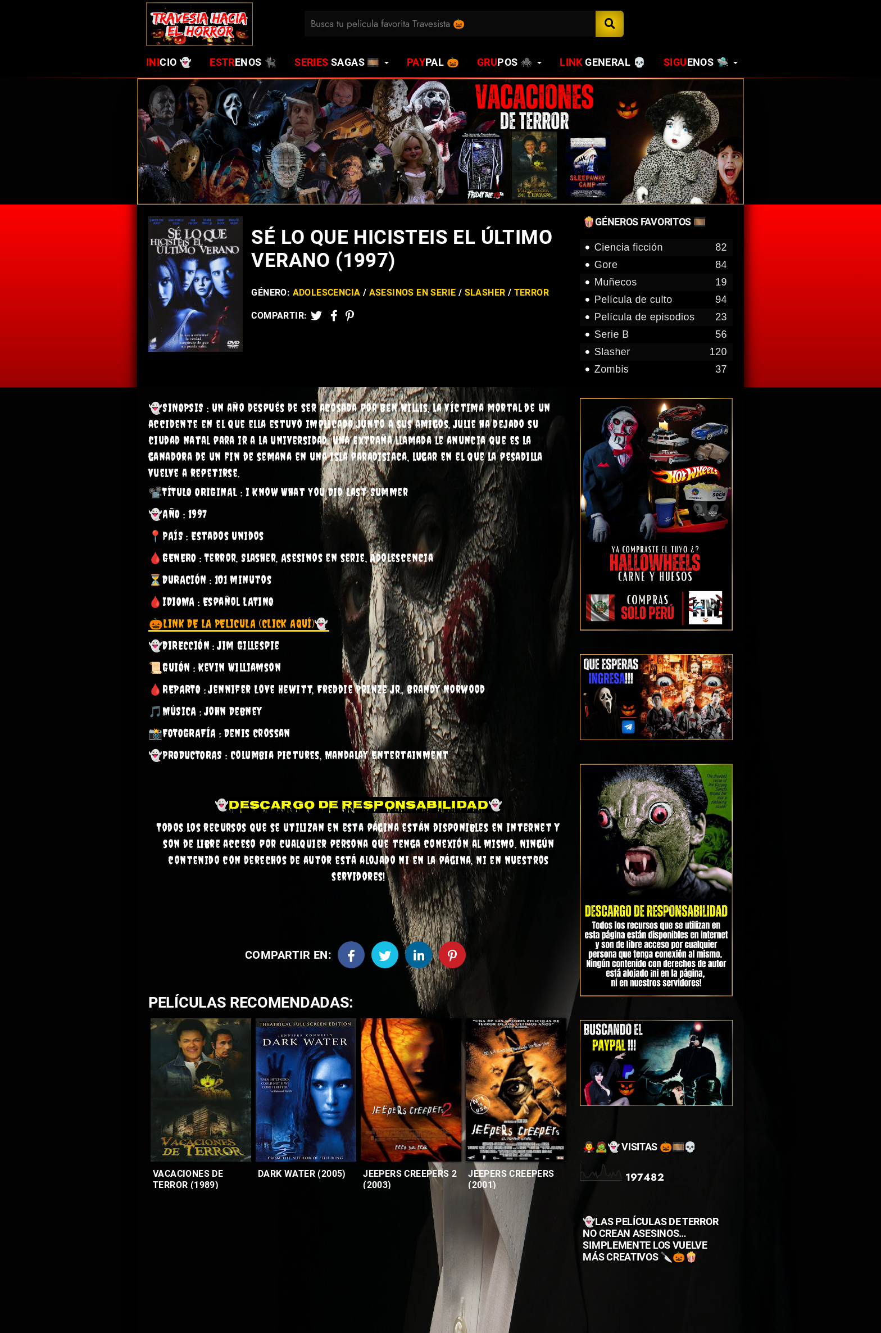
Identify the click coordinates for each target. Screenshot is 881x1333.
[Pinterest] (350, 315)
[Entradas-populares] (201, 1090)
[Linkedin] (419, 954)
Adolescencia (327, 292)
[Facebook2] (334, 315)
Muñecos (660, 282)
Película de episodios (660, 317)
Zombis (660, 369)
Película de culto (660, 300)
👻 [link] (239, 623)
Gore (660, 265)
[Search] (610, 24)
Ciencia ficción (660, 247)
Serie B (660, 335)
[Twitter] (316, 315)
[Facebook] (351, 954)
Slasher (485, 292)
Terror (531, 292)
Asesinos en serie (412, 292)
